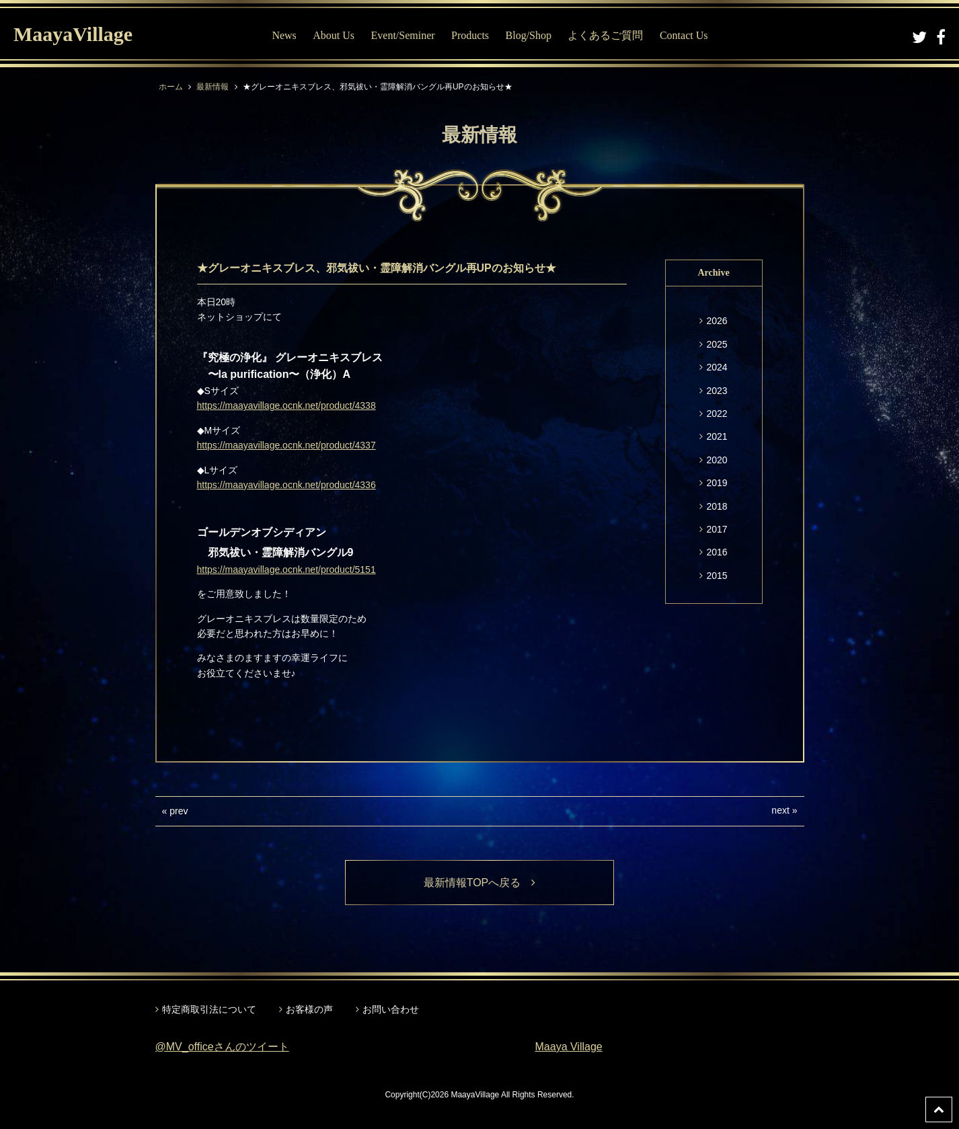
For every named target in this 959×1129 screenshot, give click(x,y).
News (284, 35)
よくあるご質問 (605, 35)
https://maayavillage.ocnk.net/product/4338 (286, 405)
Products (470, 35)
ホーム (171, 86)
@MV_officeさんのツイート (222, 1046)
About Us (333, 35)
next (780, 810)
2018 (716, 506)
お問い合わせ (390, 1009)
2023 (716, 390)
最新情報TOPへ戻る (480, 882)
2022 (716, 413)
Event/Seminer (403, 35)
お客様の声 (309, 1009)
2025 (716, 344)
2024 (716, 367)
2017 (716, 529)
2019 (716, 482)
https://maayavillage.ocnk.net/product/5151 (286, 569)
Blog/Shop (528, 35)
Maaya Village (569, 1046)
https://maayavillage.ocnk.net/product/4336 (286, 484)
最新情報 (212, 86)
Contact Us (684, 35)
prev (178, 811)
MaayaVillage (72, 34)
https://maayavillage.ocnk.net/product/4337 (286, 445)
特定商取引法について (209, 1009)
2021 (716, 436)
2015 (716, 575)
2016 (716, 552)
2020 (716, 460)
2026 (716, 320)
